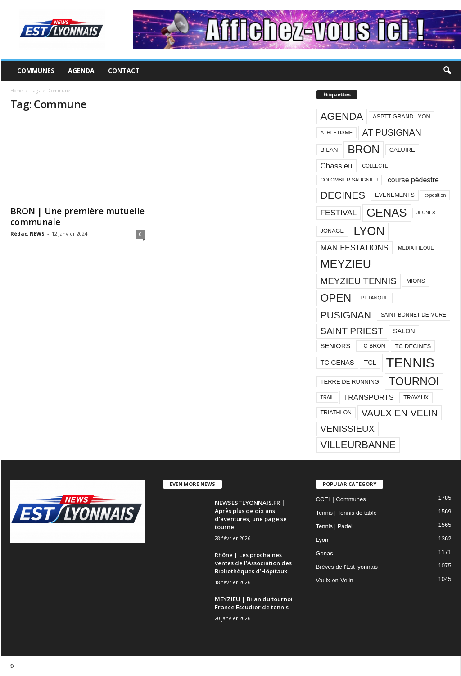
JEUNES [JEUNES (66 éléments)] (425, 212)
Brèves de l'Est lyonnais (347, 566)
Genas (324, 553)
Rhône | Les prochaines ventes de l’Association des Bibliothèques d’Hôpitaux (253, 563)
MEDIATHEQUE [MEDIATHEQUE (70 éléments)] (416, 247)
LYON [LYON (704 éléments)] (369, 231)
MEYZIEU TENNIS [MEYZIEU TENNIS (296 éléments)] (359, 281)
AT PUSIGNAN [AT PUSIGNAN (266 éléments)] (391, 132)
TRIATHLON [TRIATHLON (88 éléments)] (336, 412)
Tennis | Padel (334, 526)
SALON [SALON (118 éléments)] (404, 331)
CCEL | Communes (341, 499)
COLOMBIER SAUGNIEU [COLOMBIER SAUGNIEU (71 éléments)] (349, 179)
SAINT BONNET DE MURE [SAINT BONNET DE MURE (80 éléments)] (413, 315)
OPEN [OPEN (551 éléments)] (336, 298)
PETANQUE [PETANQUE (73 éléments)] (375, 297)
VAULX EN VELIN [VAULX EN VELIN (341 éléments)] (400, 413)
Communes (35, 70)
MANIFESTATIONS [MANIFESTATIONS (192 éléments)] (355, 247)
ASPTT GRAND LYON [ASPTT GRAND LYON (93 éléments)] (401, 116)
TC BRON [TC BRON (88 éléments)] (372, 346)
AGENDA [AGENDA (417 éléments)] (342, 116)
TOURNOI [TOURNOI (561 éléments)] (414, 381)
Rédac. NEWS (27, 233)
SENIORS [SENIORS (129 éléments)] (336, 345)
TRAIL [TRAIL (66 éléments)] (327, 397)
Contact (124, 70)
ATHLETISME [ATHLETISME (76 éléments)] (337, 132)
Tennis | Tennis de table (346, 512)
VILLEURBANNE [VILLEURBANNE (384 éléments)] (358, 444)
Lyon (322, 539)
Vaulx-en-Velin (334, 580)
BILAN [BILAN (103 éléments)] (329, 149)
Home (16, 90)
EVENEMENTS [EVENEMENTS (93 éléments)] (395, 194)
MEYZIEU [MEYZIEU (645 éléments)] (346, 264)
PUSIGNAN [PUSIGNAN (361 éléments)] (346, 315)
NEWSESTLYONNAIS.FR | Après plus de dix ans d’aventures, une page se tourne (251, 515)
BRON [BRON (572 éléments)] (364, 149)
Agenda (81, 70)
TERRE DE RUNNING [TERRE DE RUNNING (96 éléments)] (350, 381)
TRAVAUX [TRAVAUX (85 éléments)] (416, 398)
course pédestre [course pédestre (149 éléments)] (413, 180)
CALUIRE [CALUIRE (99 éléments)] (402, 149)
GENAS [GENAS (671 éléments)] (386, 212)
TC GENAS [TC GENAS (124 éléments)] (337, 362)
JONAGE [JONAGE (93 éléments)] (332, 230)
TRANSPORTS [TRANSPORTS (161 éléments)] (368, 397)
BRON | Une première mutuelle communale (77, 216)
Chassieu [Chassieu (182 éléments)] (337, 166)
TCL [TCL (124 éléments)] (370, 362)
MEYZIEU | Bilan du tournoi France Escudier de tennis (254, 603)
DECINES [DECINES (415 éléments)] (343, 195)
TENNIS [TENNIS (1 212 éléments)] (410, 362)
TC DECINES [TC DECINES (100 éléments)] (413, 346)
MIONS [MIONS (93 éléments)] (415, 280)
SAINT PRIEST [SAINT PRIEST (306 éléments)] (352, 331)
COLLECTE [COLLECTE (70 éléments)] (375, 165)
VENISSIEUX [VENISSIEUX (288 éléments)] (348, 429)
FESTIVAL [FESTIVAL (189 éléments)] (339, 212)
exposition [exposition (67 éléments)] (435, 195)
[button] (447, 71)
